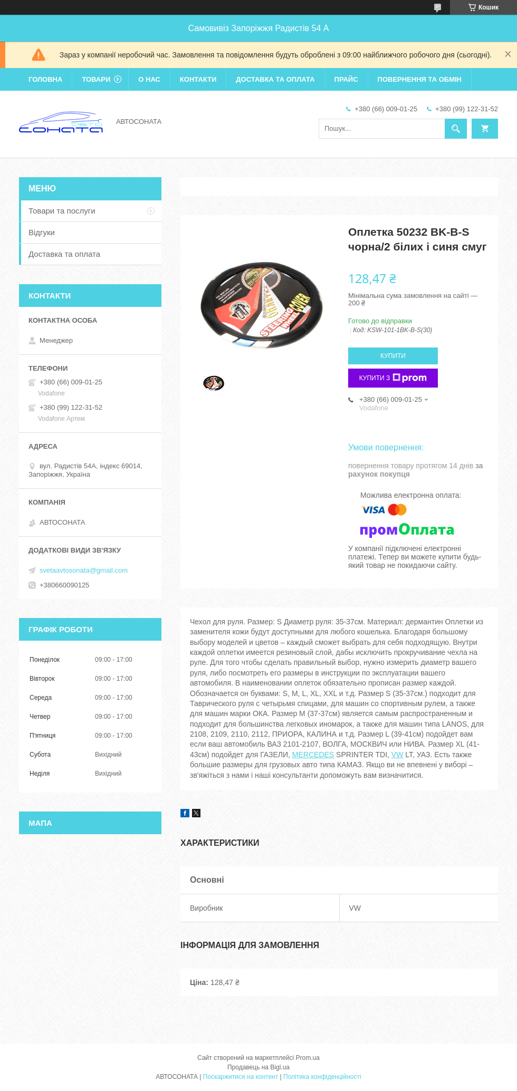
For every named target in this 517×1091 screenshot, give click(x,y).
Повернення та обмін (420, 79)
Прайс (346, 79)
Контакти (198, 79)
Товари (96, 79)
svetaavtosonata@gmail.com (84, 570)
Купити (393, 356)
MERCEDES (313, 754)
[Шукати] (456, 129)
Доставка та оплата (275, 79)
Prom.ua (308, 1057)
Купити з (393, 378)
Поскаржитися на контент (240, 1076)
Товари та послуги (61, 210)
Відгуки (41, 232)
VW (397, 754)
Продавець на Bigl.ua (258, 1067)
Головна (45, 79)
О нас (149, 79)
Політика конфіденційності (322, 1076)
